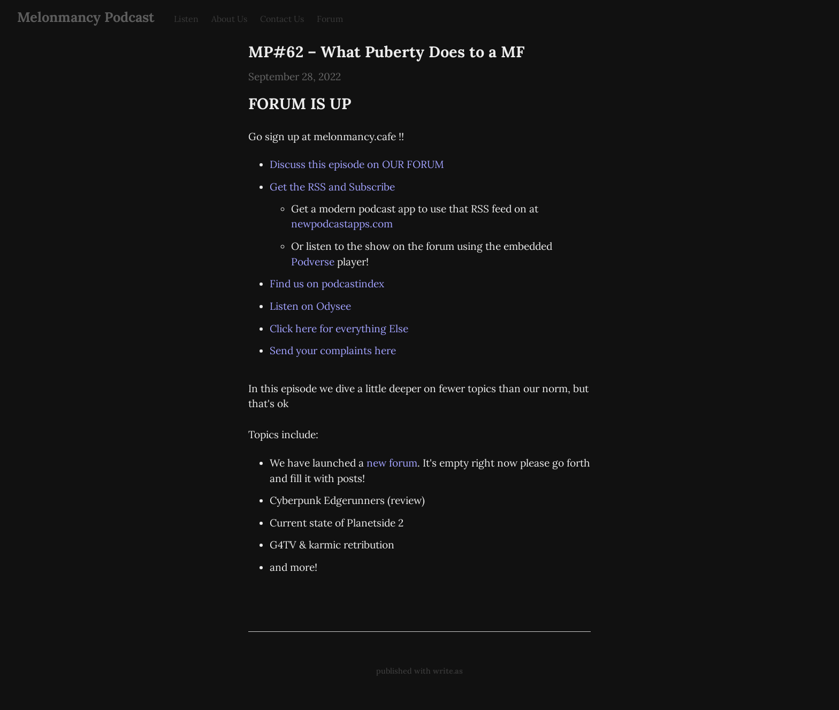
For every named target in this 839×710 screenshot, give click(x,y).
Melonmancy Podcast (86, 17)
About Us (229, 18)
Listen (186, 18)
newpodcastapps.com (342, 223)
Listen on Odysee (310, 306)
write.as (448, 671)
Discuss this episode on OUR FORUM (357, 164)
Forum (330, 18)
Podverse (312, 261)
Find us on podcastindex (327, 283)
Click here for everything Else (339, 328)
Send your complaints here (333, 350)
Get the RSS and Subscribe (332, 186)
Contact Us (282, 18)
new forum (392, 462)
